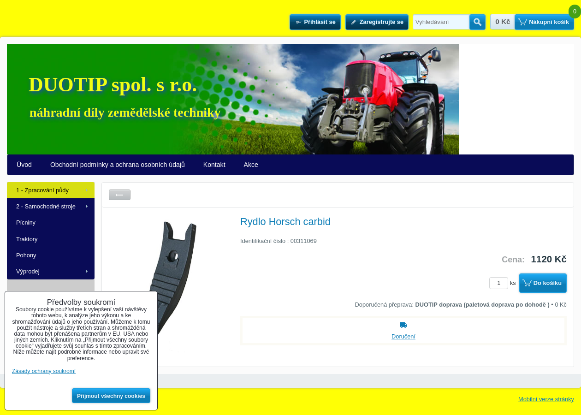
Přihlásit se (319, 21)
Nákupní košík (549, 21)
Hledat (477, 22)
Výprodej (28, 271)
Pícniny (26, 222)
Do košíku (548, 282)
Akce (251, 164)
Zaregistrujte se (381, 21)
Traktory (26, 239)
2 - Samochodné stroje (46, 206)
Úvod (24, 164)
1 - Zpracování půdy (42, 190)
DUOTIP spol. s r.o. (113, 84)
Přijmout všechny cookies (111, 396)
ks (504, 282)
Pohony (26, 255)
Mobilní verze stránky (546, 399)
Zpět (119, 195)
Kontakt (214, 164)
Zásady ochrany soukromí (44, 371)
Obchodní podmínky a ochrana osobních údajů (117, 164)
